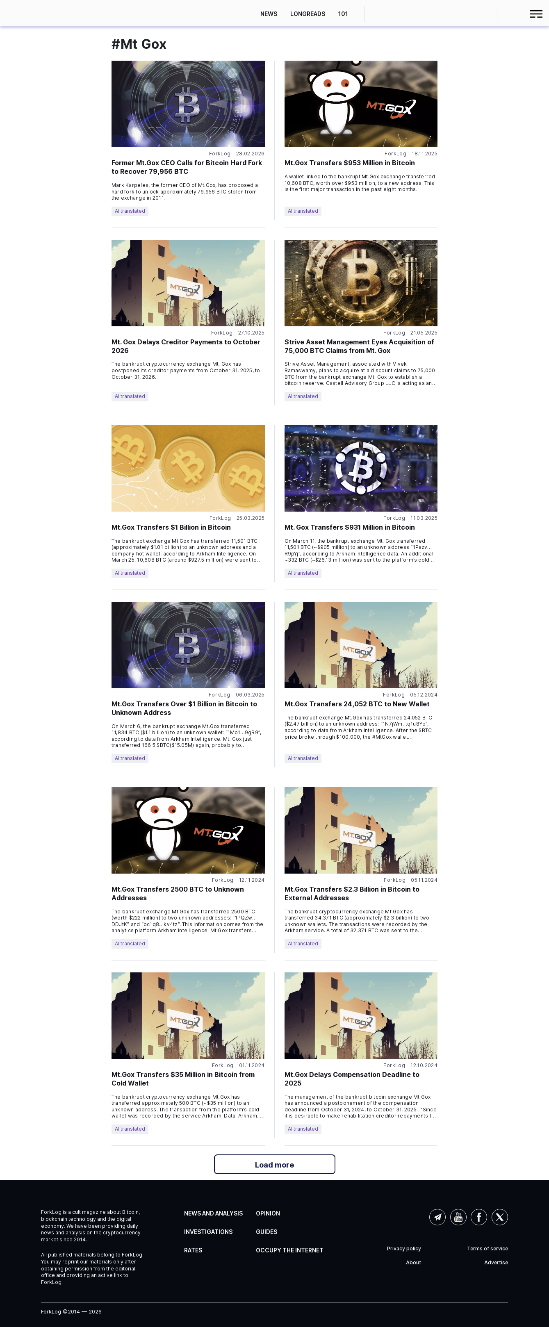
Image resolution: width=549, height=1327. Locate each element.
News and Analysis (213, 1213)
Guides (266, 1231)
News (268, 13)
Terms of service (487, 1249)
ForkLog (220, 153)
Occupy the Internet (289, 1250)
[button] (510, 14)
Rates (193, 1250)
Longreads (307, 13)
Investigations (208, 1231)
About (413, 1263)
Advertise (496, 1263)
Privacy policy (404, 1249)
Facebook (479, 1217)
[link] (40, 13)
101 (343, 13)
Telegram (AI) (437, 1217)
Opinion (268, 1213)
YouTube (458, 1217)
